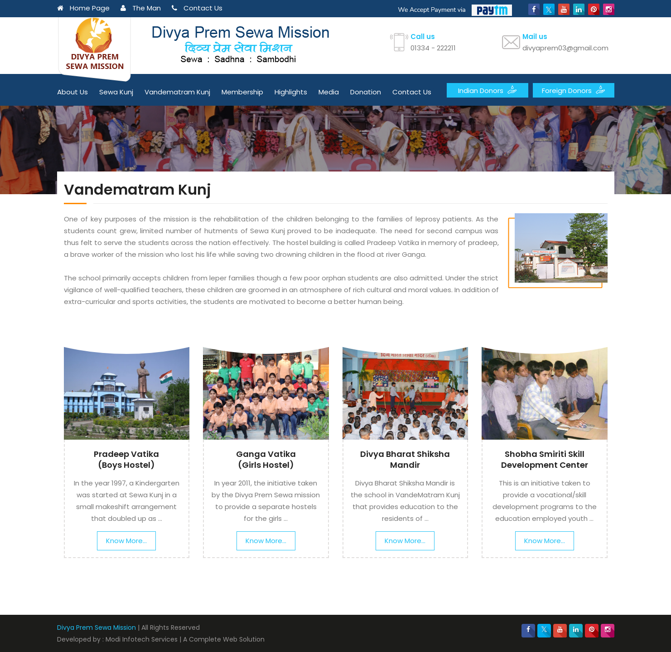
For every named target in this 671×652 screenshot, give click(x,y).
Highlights (291, 92)
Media (329, 92)
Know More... (126, 540)
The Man (141, 8)
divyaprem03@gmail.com (565, 48)
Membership (242, 92)
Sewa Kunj (116, 92)
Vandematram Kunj (177, 92)
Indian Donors (487, 89)
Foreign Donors (573, 89)
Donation (365, 92)
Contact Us (197, 8)
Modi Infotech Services (142, 639)
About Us (72, 92)
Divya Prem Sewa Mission (96, 627)
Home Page (83, 8)
